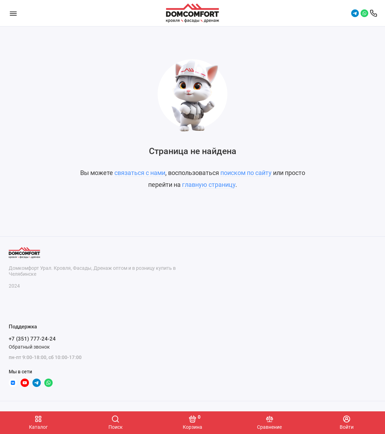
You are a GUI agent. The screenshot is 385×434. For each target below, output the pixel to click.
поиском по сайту (246, 172)
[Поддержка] (373, 13)
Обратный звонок (29, 347)
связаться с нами (139, 172)
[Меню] (13, 13)
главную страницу (208, 184)
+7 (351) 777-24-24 (32, 339)
